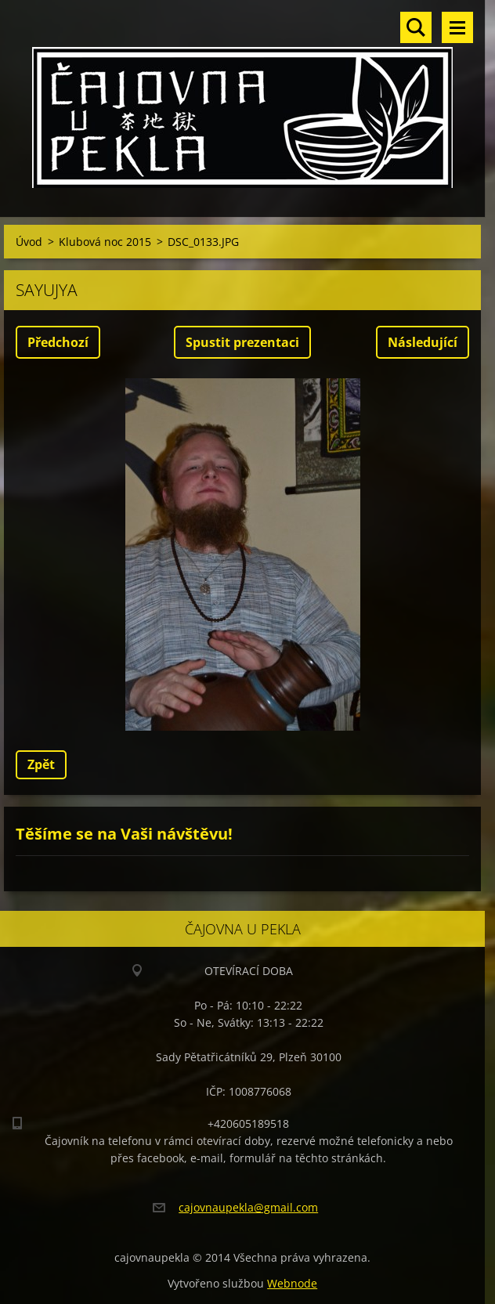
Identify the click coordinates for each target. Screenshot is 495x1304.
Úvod (29, 241)
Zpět (41, 764)
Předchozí (58, 342)
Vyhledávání (416, 27)
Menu (457, 27)
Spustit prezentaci (242, 342)
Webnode (292, 1283)
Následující (422, 342)
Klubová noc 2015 (105, 241)
